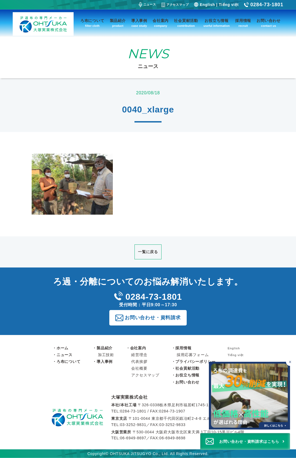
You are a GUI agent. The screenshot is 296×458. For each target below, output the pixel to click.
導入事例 (139, 23)
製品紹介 (118, 23)
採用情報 (243, 23)
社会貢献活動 (186, 23)
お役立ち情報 (216, 23)
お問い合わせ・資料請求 (153, 317)
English (207, 4)
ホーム (62, 348)
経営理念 (139, 355)
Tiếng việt (229, 4)
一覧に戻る (148, 252)
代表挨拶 (139, 361)
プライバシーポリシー (195, 361)
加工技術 (106, 355)
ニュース (147, 4)
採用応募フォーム (193, 355)
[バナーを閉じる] (290, 362)
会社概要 (139, 368)
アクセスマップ (175, 5)
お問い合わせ (268, 23)
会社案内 (161, 23)
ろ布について (92, 23)
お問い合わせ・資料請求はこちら (249, 441)
